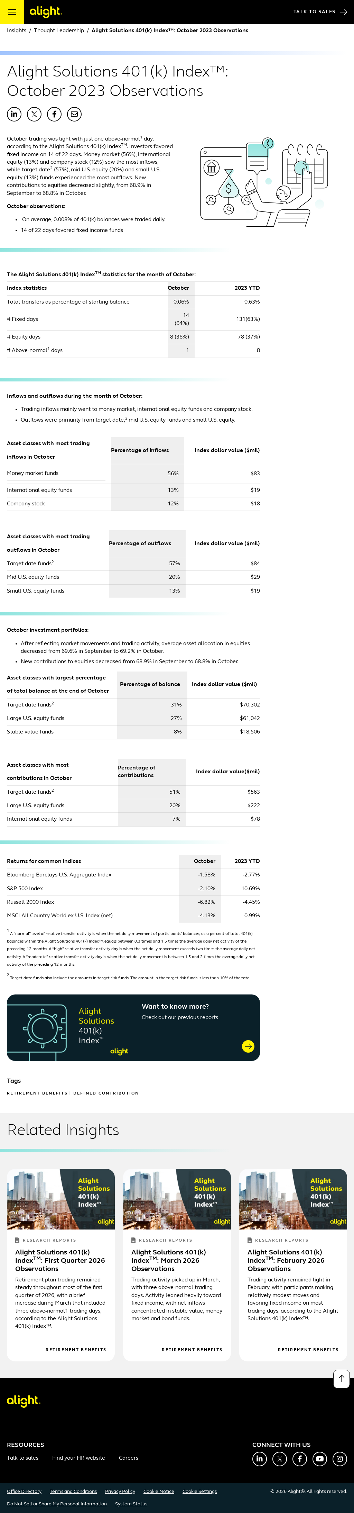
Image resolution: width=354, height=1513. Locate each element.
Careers (128, 1458)
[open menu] (12, 12)
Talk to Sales (320, 12)
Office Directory (24, 1491)
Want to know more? (175, 1006)
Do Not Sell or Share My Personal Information (57, 1504)
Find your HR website (78, 1458)
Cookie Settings (200, 1491)
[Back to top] (341, 1379)
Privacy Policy (120, 1491)
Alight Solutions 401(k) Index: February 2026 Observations (286, 1261)
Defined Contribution (106, 1093)
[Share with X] (34, 114)
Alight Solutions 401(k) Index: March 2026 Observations (168, 1261)
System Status (131, 1504)
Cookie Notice (158, 1491)
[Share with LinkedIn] (14, 114)
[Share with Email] (74, 114)
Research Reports (45, 1241)
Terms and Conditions (73, 1491)
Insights (16, 31)
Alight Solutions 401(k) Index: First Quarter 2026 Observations (60, 1261)
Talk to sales (22, 1458)
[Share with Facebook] (54, 114)
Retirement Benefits (37, 1093)
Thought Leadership (59, 31)
